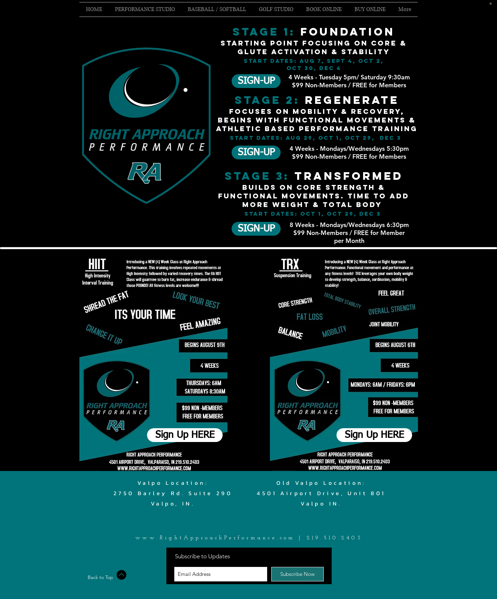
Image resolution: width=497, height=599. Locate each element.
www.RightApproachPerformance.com (215, 538)
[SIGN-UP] (256, 81)
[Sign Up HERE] (185, 435)
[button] (490, 3)
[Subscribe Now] (297, 574)
